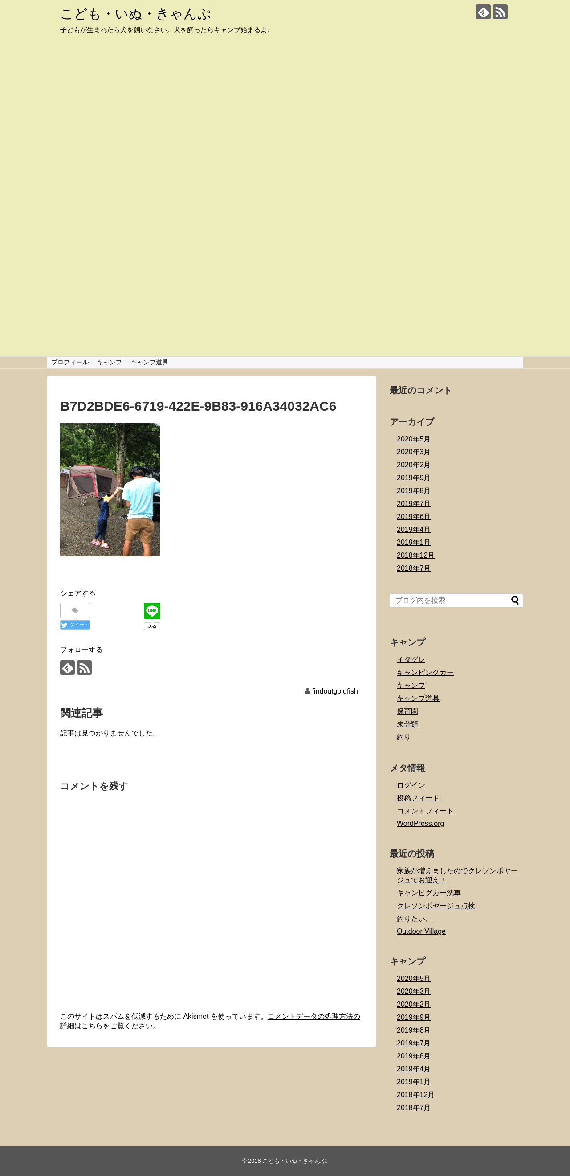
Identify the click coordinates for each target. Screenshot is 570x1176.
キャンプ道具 (149, 362)
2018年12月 (416, 555)
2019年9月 (414, 478)
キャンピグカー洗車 (429, 893)
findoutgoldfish (335, 691)
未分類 (407, 724)
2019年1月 (414, 542)
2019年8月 (414, 490)
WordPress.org (420, 823)
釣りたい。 (414, 919)
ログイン (411, 785)
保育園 (407, 711)
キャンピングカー (425, 672)
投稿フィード (418, 798)
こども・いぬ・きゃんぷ (135, 13)
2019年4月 (414, 529)
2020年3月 (414, 452)
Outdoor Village (421, 931)
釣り (404, 737)
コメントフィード (425, 811)
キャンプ (109, 362)
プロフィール (70, 362)
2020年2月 (414, 465)
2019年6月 (414, 516)
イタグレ (411, 659)
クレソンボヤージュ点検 (436, 906)
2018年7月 (414, 568)
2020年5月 (414, 439)
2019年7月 (414, 503)
